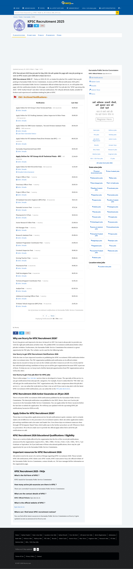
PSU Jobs (47, 538)
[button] (49, 97)
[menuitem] (16, 8)
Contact (39, 556)
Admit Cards (32, 35)
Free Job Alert (32, 378)
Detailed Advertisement (26, 172)
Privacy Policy (30, 556)
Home (17, 535)
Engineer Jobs (93, 538)
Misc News (82, 538)
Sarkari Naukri (25, 535)
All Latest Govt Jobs (86, 535)
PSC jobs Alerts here (63, 389)
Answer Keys (51, 35)
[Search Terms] (66, 13)
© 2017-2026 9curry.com (23, 563)
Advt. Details (22, 110)
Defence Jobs (28, 538)
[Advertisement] (66, 51)
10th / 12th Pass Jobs (32, 542)
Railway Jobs (38, 538)
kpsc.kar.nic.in (19, 507)
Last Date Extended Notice (27, 134)
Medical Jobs (19, 542)
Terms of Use (19, 556)
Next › (53, 316)
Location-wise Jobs (50, 535)
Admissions (112, 535)
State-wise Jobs (37, 535)
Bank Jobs (18, 538)
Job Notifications (19, 35)
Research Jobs (103, 538)
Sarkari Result (63, 535)
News (59, 35)
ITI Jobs (112, 538)
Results (41, 35)
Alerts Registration (100, 535)
